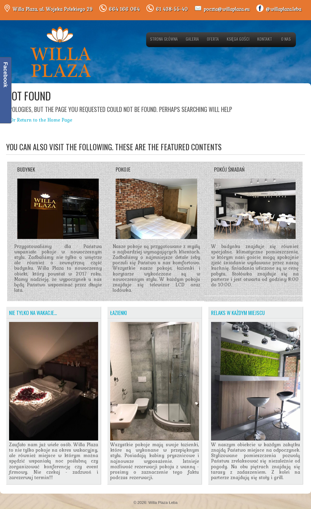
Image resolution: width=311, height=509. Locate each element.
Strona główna (164, 39)
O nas (286, 39)
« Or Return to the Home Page (39, 119)
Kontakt (264, 39)
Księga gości (238, 39)
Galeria (192, 39)
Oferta (213, 39)
